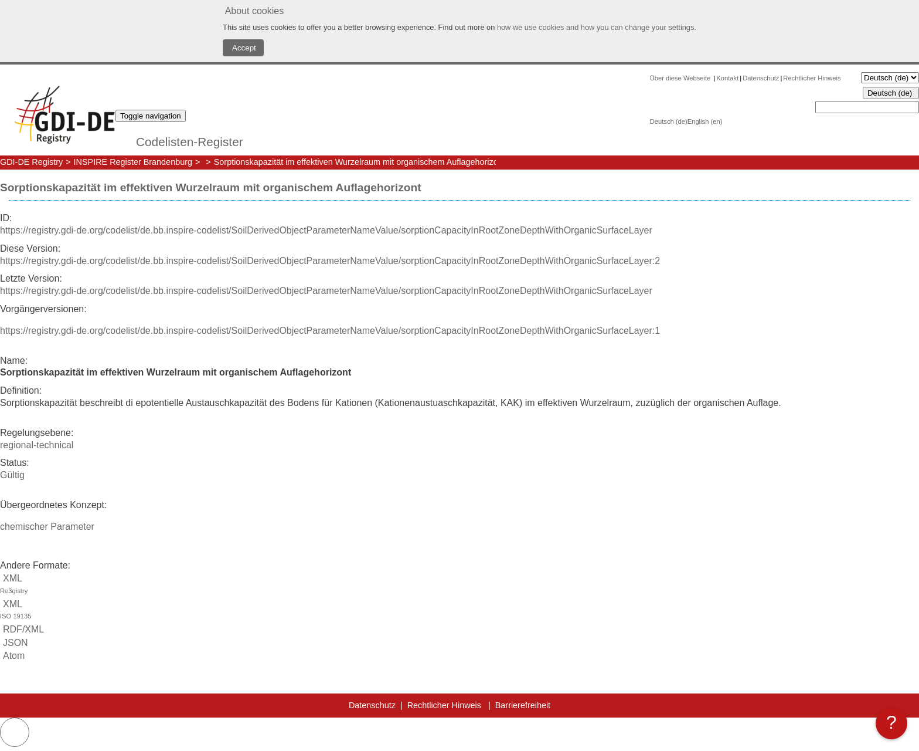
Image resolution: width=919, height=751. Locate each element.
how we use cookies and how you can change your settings (595, 27)
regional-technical (36, 445)
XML (459, 585)
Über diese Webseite (681, 78)
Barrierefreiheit (522, 705)
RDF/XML (22, 629)
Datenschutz (761, 78)
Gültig (12, 475)
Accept (243, 47)
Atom (12, 656)
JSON (14, 643)
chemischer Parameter (47, 527)
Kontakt (727, 78)
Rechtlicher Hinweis (811, 78)
